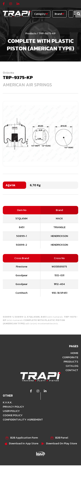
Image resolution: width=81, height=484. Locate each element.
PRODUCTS (71, 361)
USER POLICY (11, 411)
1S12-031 (59, 275)
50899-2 (21, 245)
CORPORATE (70, 357)
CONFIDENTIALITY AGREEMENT (23, 419)
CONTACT (72, 370)
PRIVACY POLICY (13, 406)
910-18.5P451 (59, 293)
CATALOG (72, 366)
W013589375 (59, 266)
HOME (74, 353)
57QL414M (21, 218)
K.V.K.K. (7, 402)
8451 (21, 227)
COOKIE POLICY (13, 415)
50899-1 (21, 236)
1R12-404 (59, 284)
